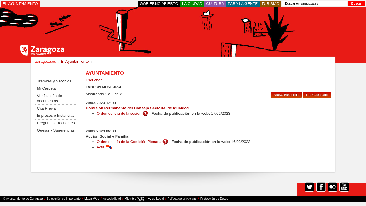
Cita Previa (46, 108)
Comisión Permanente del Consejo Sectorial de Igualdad (137, 108)
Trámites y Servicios (54, 81)
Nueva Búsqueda (286, 94)
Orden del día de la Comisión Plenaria (129, 142)
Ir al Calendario (317, 94)
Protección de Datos (214, 198)
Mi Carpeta (46, 88)
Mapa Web (91, 198)
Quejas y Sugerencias (56, 130)
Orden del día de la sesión (119, 113)
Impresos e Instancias (56, 115)
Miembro (134, 199)
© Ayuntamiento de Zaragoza (23, 198)
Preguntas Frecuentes (56, 123)
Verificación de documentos (49, 98)
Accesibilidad (112, 198)
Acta (104, 147)
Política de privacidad (182, 198)
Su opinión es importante (64, 198)
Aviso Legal (156, 198)
